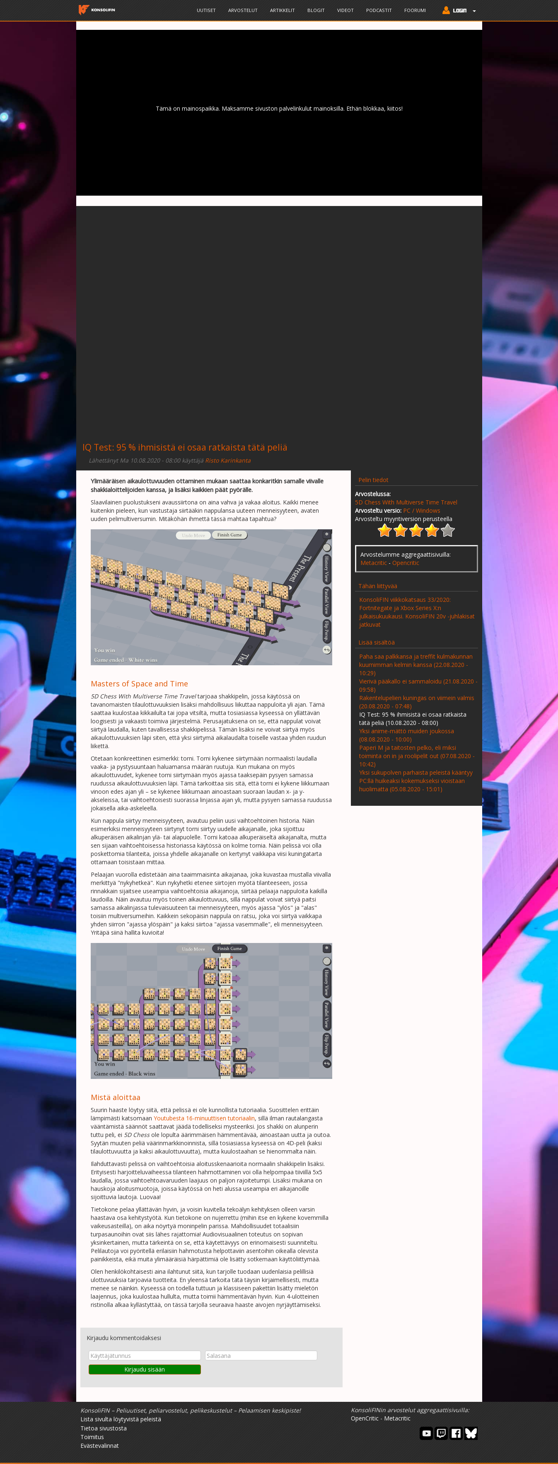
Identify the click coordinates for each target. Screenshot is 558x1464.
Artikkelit (282, 10)
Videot (345, 10)
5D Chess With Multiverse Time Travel (406, 502)
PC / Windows (421, 510)
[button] (457, 11)
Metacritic (373, 563)
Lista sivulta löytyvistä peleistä (120, 1419)
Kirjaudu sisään (144, 1369)
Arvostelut (243, 10)
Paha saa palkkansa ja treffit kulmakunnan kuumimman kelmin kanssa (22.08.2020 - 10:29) (416, 664)
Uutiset (206, 10)
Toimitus (92, 1437)
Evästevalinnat (99, 1445)
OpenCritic (365, 1418)
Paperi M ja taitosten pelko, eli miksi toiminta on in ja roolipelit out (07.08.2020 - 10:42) (417, 756)
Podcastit (379, 10)
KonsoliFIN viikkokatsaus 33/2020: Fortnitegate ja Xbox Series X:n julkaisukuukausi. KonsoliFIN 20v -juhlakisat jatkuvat (417, 612)
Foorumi (415, 10)
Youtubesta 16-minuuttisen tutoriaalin (204, 1118)
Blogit (316, 10)
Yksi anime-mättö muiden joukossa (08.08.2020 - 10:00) (406, 735)
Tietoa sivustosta (103, 1428)
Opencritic (405, 563)
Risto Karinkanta (228, 460)
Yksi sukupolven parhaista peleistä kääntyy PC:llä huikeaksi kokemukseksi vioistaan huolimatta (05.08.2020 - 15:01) (416, 780)
